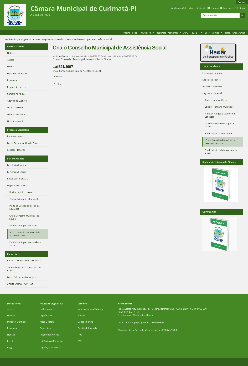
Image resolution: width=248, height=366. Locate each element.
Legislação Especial (52, 39)
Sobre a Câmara (16, 46)
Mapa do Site (180, 7)
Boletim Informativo (88, 328)
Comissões (45, 328)
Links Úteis (13, 254)
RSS (206, 32)
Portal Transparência (234, 32)
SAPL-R (195, 32)
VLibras (241, 7)
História (11, 315)
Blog (9, 347)
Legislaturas (46, 315)
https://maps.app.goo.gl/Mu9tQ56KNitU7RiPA (141, 322)
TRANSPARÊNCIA (211, 66)
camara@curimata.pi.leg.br (139, 315)
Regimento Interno (49, 334)
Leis (38, 39)
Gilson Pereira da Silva (65, 56)
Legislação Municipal (50, 347)
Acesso (10, 308)
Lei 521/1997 (63, 66)
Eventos (11, 341)
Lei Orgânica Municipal (51, 341)
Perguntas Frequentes (167, 32)
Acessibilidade (198, 7)
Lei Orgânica (209, 211)
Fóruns (81, 315)
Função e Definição (17, 321)
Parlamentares (47, 308)
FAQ (80, 334)
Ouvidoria (146, 32)
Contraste (228, 7)
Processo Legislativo (18, 129)
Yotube (215, 32)
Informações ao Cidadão (90, 308)
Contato (214, 7)
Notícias (11, 334)
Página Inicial (130, 32)
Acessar (242, 2)
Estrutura (12, 328)
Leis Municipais (15, 158)
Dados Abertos (85, 321)
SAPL (185, 32)
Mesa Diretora (47, 321)
